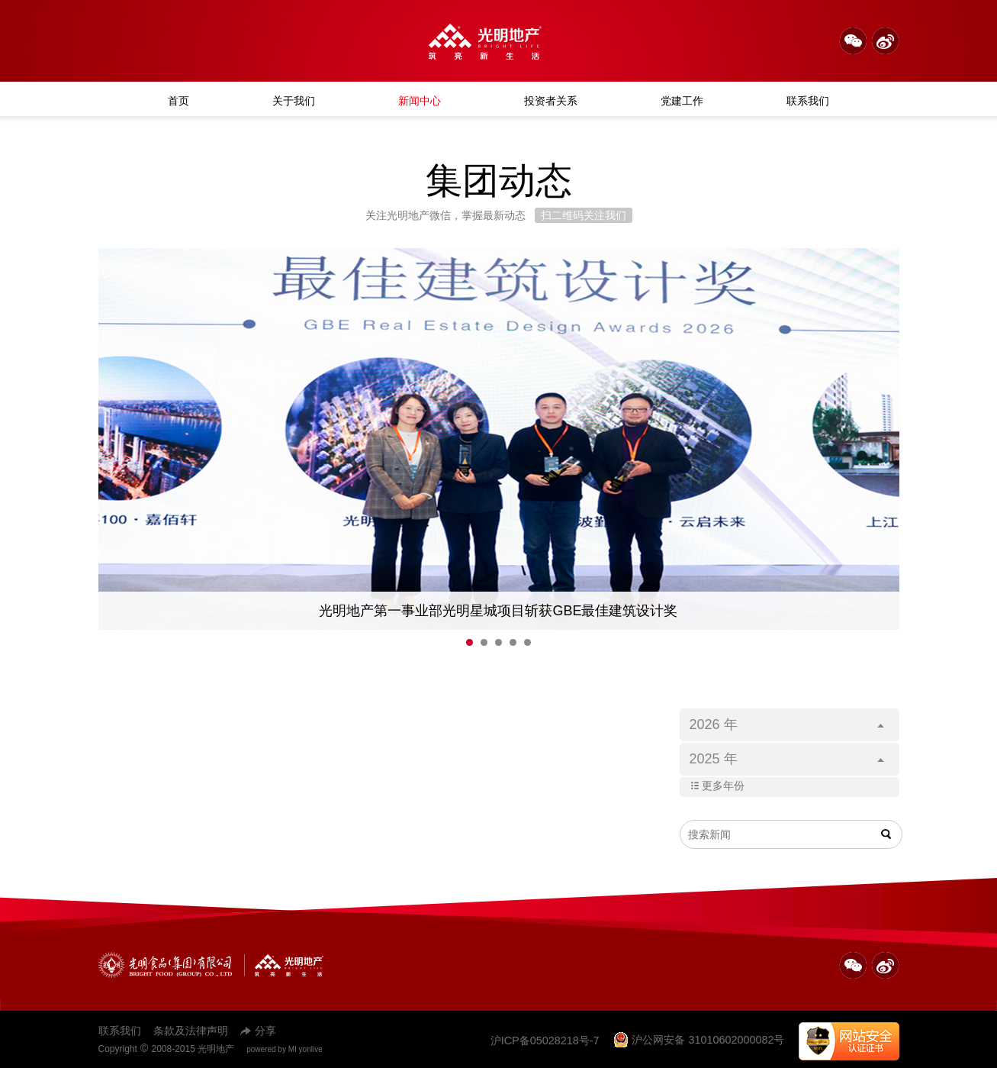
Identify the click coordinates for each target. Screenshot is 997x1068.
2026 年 (787, 724)
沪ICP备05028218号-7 (545, 1040)
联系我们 (807, 101)
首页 (178, 101)
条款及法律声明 (190, 1030)
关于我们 (293, 101)
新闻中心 (419, 101)
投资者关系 (550, 101)
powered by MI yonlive (284, 1049)
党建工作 (682, 101)
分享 (258, 1030)
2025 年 (787, 758)
